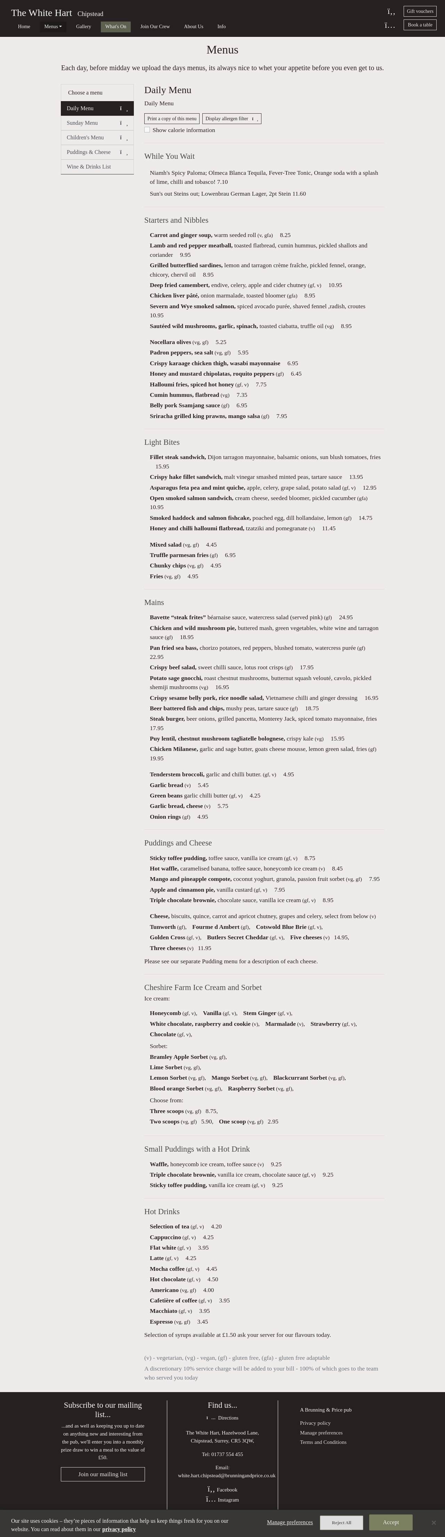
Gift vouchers (420, 11)
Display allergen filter (231, 125)
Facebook (222, 1500)
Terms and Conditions (323, 1452)
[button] (124, 113)
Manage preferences (321, 1443)
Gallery (67, 26)
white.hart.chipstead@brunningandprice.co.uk (227, 1486)
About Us (162, 26)
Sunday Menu (97, 127)
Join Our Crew (129, 26)
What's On (95, 26)
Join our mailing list (102, 1485)
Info (185, 26)
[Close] (434, 1522)
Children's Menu (97, 142)
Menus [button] (41, 26)
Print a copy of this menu (171, 125)
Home (19, 26)
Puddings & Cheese (97, 157)
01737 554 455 (227, 1465)
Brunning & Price (323, 1420)
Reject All (341, 1523)
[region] (222, 1523)
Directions (222, 1428)
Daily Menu (97, 113)
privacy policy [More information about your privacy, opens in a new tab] (119, 1529)
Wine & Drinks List (89, 171)
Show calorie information (184, 136)
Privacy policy (315, 1433)
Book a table (420, 24)
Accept (391, 1523)
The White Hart (41, 12)
